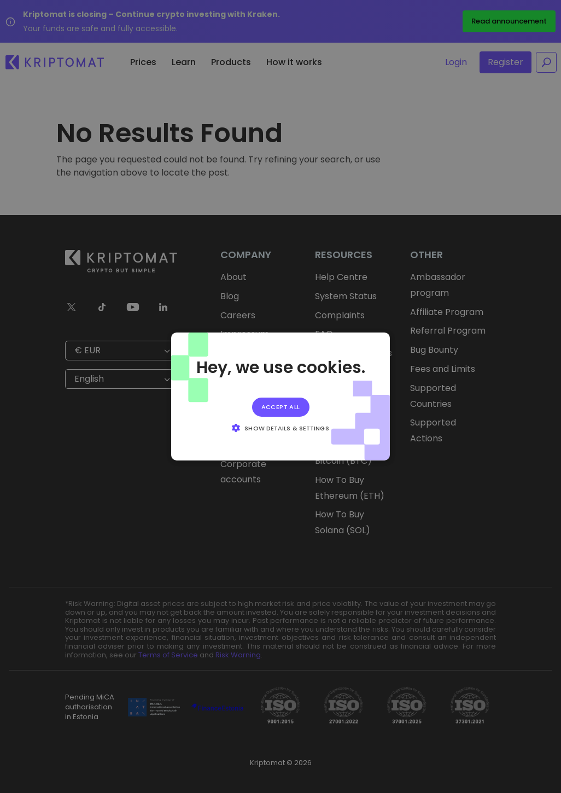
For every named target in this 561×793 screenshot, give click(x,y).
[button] (280, 427)
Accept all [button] (280, 407)
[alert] (280, 396)
